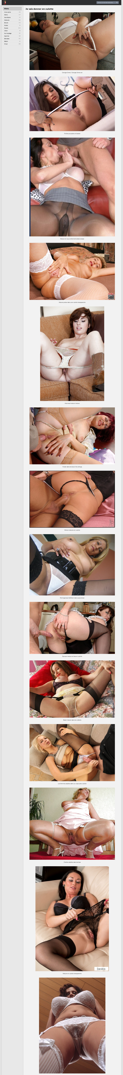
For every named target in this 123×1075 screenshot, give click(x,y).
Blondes (6, 38)
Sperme (6, 36)
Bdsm (6, 41)
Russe (6, 28)
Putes (6, 25)
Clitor (6, 30)
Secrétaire (7, 17)
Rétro (6, 15)
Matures (6, 20)
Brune (6, 23)
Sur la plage (7, 33)
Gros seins (7, 12)
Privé (6, 44)
